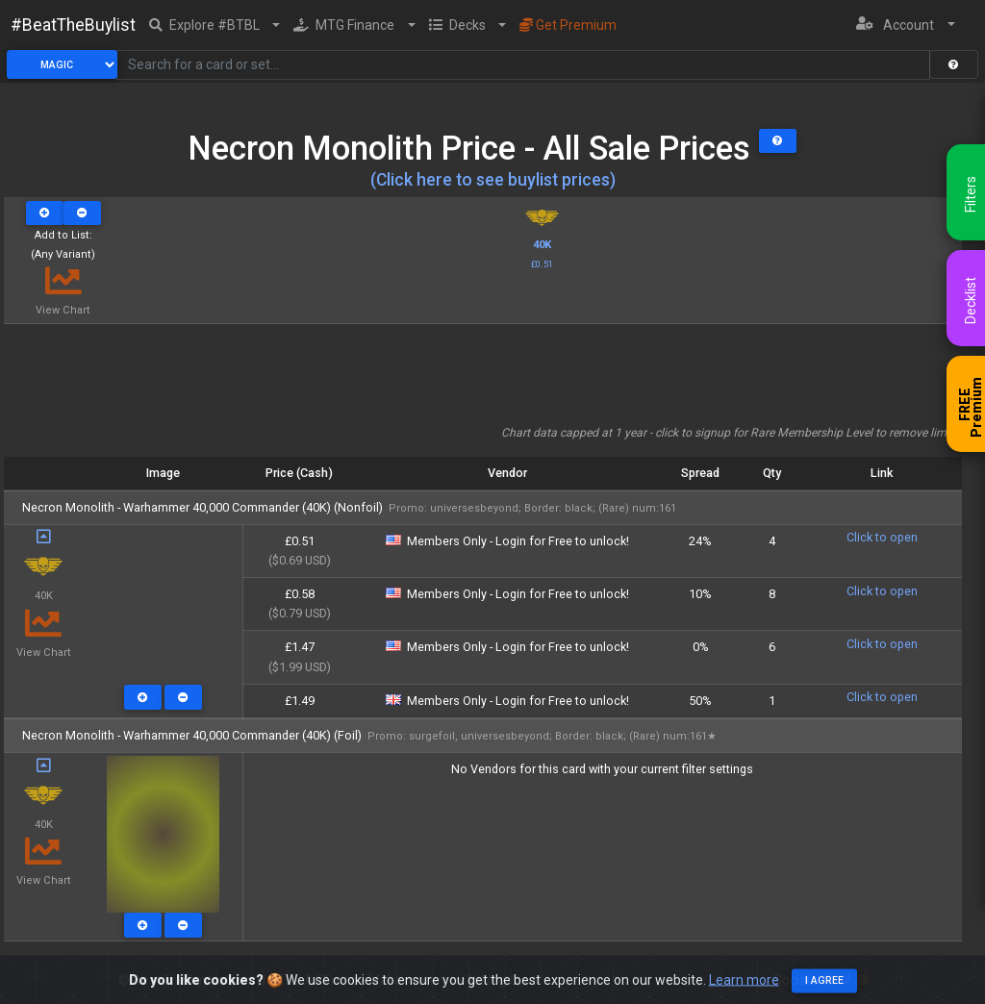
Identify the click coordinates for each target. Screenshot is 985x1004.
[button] (215, 25)
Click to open (882, 537)
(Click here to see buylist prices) (493, 179)
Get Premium (568, 25)
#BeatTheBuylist (73, 25)
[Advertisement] (483, 381)
